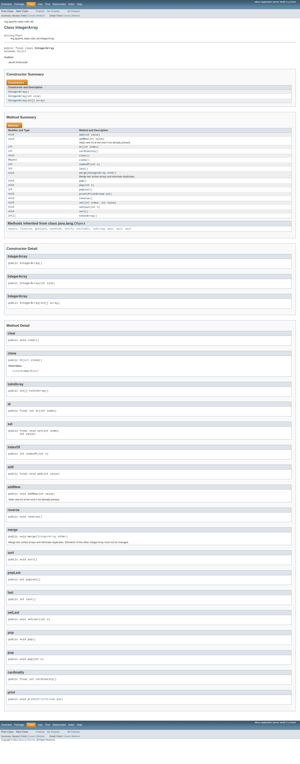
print (83, 199)
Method (40, 15)
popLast (84, 194)
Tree (47, 4)
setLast (84, 212)
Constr (31, 15)
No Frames (53, 11)
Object (22, 52)
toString (99, 235)
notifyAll (83, 235)
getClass (41, 235)
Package (19, 4)
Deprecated (59, 4)
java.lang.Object (13, 35)
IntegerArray (17, 93)
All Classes (73, 11)
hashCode (56, 235)
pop (81, 185)
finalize (26, 235)
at (80, 149)
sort (82, 217)
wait (110, 235)
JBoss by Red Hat (26, 760)
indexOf (84, 168)
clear (83, 158)
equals (12, 235)
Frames (40, 11)
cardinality (87, 154)
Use (40, 4)
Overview (6, 4)
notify (69, 235)
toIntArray (86, 222)
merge (83, 177)
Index (71, 4)
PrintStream (96, 199)
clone (83, 163)
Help (79, 4)
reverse (84, 203)
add (81, 136)
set (81, 208)
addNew (83, 141)
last (82, 172)
